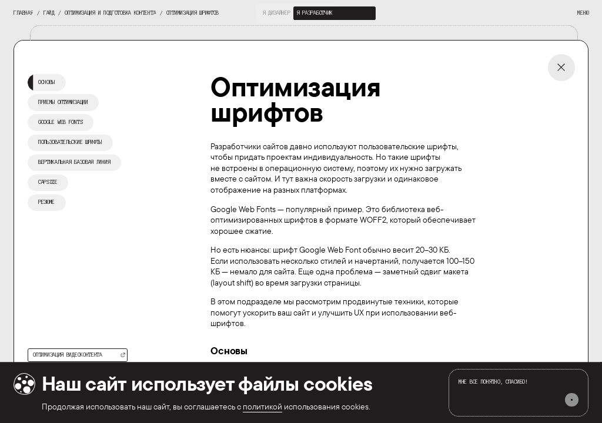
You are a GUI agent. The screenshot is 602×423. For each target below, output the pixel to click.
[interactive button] (276, 13)
